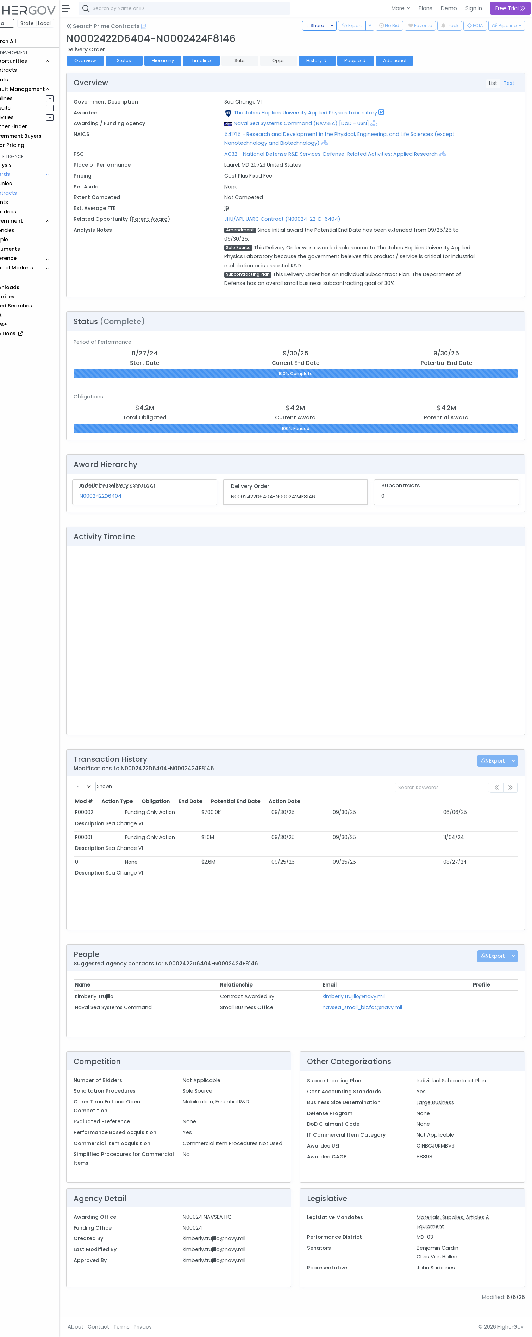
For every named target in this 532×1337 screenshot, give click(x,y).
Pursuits (26, 107)
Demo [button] (449, 8)
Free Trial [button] (510, 8)
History (343, 60)
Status (150, 60)
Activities (27, 117)
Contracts (29, 70)
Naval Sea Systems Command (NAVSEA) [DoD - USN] (318, 123)
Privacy (168, 1326)
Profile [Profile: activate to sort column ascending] (483, 984)
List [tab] (493, 83)
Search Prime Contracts (128, 26)
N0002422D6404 (126, 495)
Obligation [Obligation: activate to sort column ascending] (250, 801)
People (24, 239)
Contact (123, 1326)
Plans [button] (425, 8)
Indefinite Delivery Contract (143, 485)
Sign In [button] (473, 8)
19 (243, 208)
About (101, 1326)
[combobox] (209, 8)
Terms (147, 1326)
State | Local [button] (61, 23)
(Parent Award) (175, 219)
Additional (420, 60)
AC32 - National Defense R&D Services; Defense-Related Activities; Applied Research (348, 153)
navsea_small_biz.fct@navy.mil (373, 1007)
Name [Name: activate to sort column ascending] (108, 984)
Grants (24, 79)
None (248, 186)
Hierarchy (188, 60)
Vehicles (26, 183)
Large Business (442, 1102)
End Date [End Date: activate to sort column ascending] (310, 801)
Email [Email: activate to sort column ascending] (341, 984)
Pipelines (27, 98)
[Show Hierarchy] (390, 123)
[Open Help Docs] (169, 26)
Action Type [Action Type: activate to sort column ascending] (161, 801)
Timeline (227, 60)
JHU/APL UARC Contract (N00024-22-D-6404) (299, 219)
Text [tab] (508, 83)
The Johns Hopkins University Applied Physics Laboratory (322, 112)
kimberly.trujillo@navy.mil (365, 996)
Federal (21, 23)
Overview (111, 60)
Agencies (28, 230)
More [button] (399, 8)
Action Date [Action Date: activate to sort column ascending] (467, 801)
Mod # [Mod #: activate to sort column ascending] (109, 801)
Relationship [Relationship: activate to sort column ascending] (253, 984)
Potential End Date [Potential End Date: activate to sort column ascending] (377, 801)
